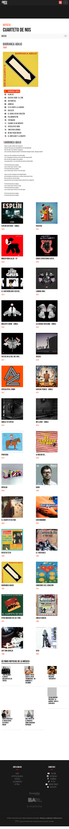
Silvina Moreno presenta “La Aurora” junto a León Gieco (53, 700)
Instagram (52, 776)
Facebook (52, 779)
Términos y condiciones (46, 818)
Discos (4, 36)
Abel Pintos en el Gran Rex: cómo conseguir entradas (30, 722)
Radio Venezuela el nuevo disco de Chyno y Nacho (7, 722)
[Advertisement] (33, 746)
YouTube (52, 773)
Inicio (17, 773)
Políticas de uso (57, 818)
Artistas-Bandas (17, 776)
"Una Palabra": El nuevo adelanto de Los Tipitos (7, 678)
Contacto (51, 787)
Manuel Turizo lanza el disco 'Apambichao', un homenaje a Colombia (30, 679)
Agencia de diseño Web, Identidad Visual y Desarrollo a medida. (34, 821)
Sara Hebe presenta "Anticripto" (52, 677)
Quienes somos (52, 784)
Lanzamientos (17, 782)
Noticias (17, 779)
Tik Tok (51, 782)
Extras (17, 784)
